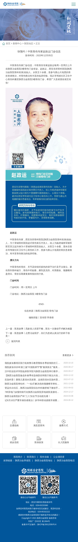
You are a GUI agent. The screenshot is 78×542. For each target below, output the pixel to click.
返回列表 (15, 341)
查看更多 (67, 355)
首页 (8, 43)
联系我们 (31, 457)
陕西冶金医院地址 (44, 460)
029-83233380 (42, 505)
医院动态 (28, 43)
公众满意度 (58, 457)
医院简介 (18, 457)
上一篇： (39, 328)
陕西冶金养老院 (23, 460)
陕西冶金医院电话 (66, 460)
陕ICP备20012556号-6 (46, 524)
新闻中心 (17, 43)
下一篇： (38, 334)
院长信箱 (44, 457)
